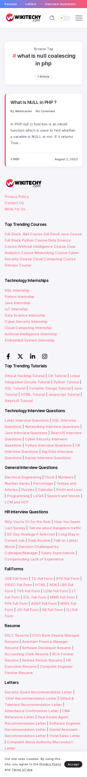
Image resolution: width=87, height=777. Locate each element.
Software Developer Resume (46, 648)
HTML (40, 585)
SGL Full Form (35, 597)
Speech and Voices (63, 496)
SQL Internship (17, 290)
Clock (50, 477)
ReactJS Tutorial (19, 401)
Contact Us (14, 203)
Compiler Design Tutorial (50, 388)
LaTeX (38, 496)
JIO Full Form (28, 610)
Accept (73, 764)
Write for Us (15, 209)
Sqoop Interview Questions (48, 458)
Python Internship (19, 296)
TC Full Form (42, 578)
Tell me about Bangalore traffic (55, 528)
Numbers (66, 477)
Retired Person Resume (42, 660)
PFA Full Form (16, 603)
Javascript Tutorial (64, 394)
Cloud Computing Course (54, 259)
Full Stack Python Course (26, 240)
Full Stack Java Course (63, 234)
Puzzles (28, 489)
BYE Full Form (68, 578)
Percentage (43, 483)
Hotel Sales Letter (64, 736)
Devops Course (18, 265)
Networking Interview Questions (52, 426)
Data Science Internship (25, 315)
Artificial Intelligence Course (42, 246)
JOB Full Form (16, 578)
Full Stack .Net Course (23, 234)
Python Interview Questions (48, 445)
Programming (18, 496)
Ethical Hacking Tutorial (25, 376)
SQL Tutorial (15, 388)
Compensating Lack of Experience (34, 559)
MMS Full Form (62, 597)
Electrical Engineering (23, 477)
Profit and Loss (69, 489)
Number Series (17, 483)
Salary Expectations (58, 553)
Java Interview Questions (26, 433)
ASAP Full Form (44, 603)
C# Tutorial (58, 376)
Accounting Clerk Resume (27, 654)
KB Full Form (52, 610)
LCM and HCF (17, 502)
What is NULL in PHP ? (33, 102)
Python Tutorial (66, 382)
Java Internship (17, 303)
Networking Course (51, 253)
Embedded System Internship (30, 340)
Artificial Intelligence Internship (31, 334)
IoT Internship (16, 309)
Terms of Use (22, 769)
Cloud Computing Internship (28, 328)
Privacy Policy (17, 196)
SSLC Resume (17, 635)
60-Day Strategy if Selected (31, 534)
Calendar (45, 489)
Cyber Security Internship (26, 321)
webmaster (23, 111)
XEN (53, 585)
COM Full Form (55, 591)
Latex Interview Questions (27, 420)
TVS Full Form (28, 591)
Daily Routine (39, 540)
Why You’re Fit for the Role (28, 522)
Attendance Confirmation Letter (32, 711)
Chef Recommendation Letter (31, 698)
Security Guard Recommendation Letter (38, 692)
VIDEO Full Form (18, 585)
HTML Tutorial (33, 394)
